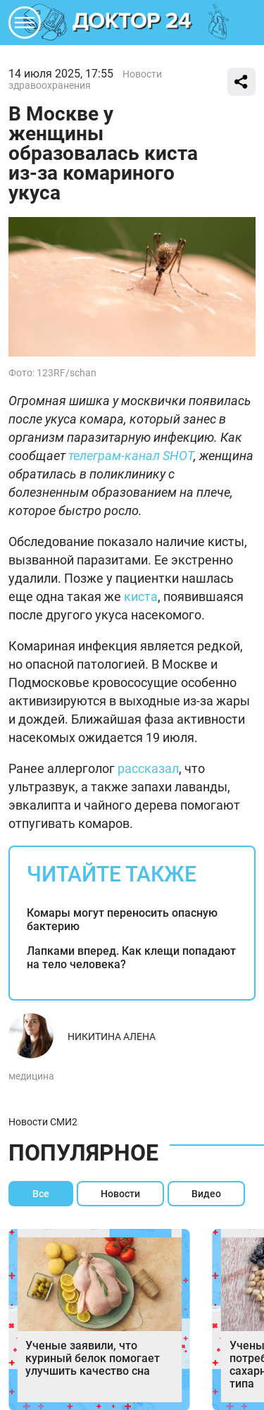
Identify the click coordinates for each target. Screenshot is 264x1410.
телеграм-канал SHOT (131, 455)
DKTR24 (132, 22)
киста (141, 596)
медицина (31, 1076)
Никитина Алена (112, 1036)
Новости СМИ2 (42, 1121)
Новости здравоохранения (85, 79)
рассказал (148, 768)
